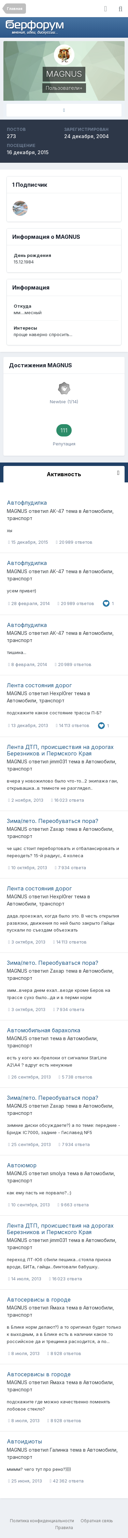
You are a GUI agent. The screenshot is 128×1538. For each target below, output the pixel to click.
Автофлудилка (27, 502)
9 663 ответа (73, 1204)
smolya (58, 1173)
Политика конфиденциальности (42, 1520)
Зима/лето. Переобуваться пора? (52, 820)
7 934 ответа (70, 867)
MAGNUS (17, 511)
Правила (64, 1527)
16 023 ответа (67, 800)
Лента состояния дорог (39, 685)
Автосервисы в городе (39, 1299)
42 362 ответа (67, 1481)
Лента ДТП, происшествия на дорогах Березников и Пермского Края (60, 750)
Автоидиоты (24, 1441)
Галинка (59, 1450)
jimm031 (58, 761)
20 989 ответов (74, 542)
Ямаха (57, 1308)
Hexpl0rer (61, 693)
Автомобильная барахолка (43, 1030)
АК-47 (57, 511)
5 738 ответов (76, 1077)
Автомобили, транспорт (36, 700)
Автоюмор (22, 1165)
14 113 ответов (72, 725)
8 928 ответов (64, 1353)
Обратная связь (97, 1520)
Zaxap (57, 829)
